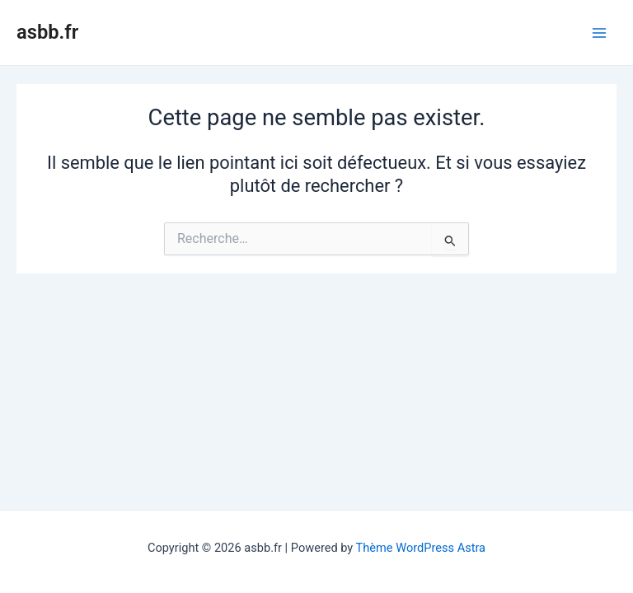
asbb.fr (47, 32)
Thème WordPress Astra (420, 547)
